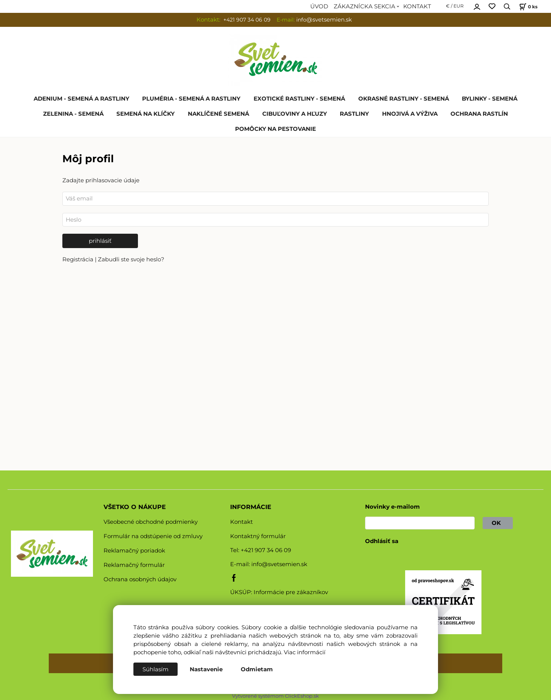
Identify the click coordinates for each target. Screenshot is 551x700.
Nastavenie (206, 669)
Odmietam (257, 669)
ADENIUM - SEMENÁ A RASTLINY (81, 98)
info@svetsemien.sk (279, 564)
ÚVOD (319, 6)
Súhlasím (155, 669)
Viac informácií (304, 652)
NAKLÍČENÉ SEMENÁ (218, 113)
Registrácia (78, 259)
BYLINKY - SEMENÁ (489, 98)
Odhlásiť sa (381, 541)
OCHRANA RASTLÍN (479, 113)
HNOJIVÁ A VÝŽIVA (410, 113)
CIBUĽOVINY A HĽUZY (294, 113)
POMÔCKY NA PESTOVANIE (275, 129)
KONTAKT (417, 6)
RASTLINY (354, 113)
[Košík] (527, 6)
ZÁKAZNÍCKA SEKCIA (364, 6)
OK (498, 523)
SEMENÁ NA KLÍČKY (145, 113)
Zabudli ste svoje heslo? (131, 259)
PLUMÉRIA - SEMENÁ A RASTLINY (191, 98)
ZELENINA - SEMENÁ (73, 113)
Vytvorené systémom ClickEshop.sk (275, 696)
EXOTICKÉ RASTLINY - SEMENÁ (299, 98)
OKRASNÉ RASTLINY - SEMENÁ (403, 98)
